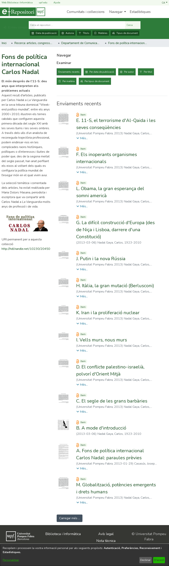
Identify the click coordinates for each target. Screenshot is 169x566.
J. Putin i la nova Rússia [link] (100, 258)
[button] (164, 2)
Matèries (100, 33)
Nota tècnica (105, 540)
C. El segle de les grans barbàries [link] (111, 401)
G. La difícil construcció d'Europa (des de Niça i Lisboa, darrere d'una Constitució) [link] (115, 229)
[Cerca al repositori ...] (77, 25)
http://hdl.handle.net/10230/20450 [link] (26, 249)
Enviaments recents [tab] (69, 71)
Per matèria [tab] (69, 81)
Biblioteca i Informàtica (63, 534)
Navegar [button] (116, 11)
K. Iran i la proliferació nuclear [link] (107, 313)
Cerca (133, 25)
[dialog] (84, 555)
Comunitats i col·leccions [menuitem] (86, 11)
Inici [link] (4, 43)
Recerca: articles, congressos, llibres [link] (33, 43)
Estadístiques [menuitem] (140, 11)
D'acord (159, 560)
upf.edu (40, 3)
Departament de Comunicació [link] (80, 43)
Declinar (145, 560)
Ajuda (54, 3)
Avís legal (106, 534)
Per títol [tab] (148, 71)
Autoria (67, 33)
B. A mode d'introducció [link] (101, 428)
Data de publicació (44, 33)
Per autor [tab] (129, 71)
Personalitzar (11, 560)
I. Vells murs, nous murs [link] (101, 340)
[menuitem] (117, 11)
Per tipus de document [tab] (97, 81)
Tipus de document (125, 33)
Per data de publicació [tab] (101, 71)
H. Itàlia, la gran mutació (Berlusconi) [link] (115, 286)
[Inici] (22, 11)
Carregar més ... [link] (69, 518)
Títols (84, 33)
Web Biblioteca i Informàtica (17, 2)
